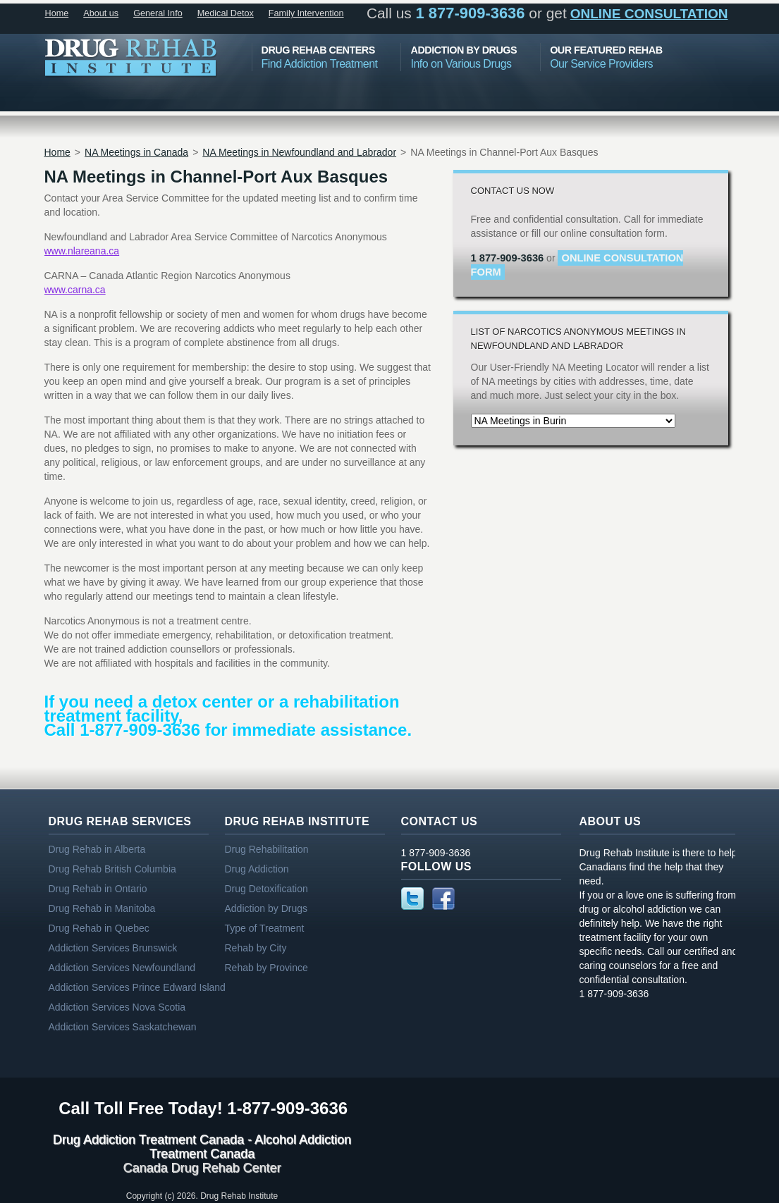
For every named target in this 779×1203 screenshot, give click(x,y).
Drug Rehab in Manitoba (102, 908)
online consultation (649, 13)
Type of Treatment (265, 928)
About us (100, 13)
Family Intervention (306, 13)
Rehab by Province (266, 967)
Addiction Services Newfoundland (122, 967)
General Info (158, 13)
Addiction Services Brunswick (113, 948)
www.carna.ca (75, 289)
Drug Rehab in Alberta (97, 849)
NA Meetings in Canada (136, 152)
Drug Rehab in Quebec (99, 928)
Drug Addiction (257, 869)
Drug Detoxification (266, 888)
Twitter (412, 898)
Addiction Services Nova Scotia (117, 1007)
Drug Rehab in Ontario (98, 888)
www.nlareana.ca (82, 251)
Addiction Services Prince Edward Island (137, 987)
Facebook (443, 898)
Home (57, 13)
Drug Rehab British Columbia (112, 869)
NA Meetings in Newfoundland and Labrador (299, 152)
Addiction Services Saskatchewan (123, 1026)
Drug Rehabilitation (267, 849)
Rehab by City (256, 948)
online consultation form (577, 265)
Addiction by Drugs (266, 908)
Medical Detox (225, 13)
